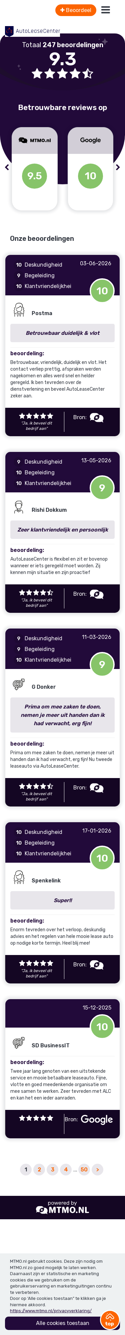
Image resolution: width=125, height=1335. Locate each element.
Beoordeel (75, 10)
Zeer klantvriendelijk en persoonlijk (62, 530)
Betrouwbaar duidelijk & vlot (62, 333)
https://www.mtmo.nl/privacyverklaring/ (51, 1310)
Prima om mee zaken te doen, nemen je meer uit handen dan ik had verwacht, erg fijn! (63, 715)
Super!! (63, 900)
